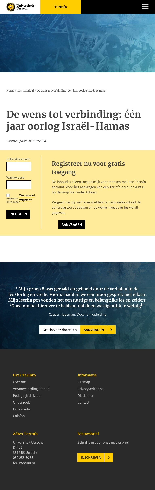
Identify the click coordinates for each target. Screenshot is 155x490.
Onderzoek (21, 402)
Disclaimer (86, 395)
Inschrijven (91, 457)
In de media (22, 409)
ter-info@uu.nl (24, 463)
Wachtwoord (15, 177)
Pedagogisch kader (27, 395)
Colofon (19, 416)
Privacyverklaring (91, 389)
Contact (83, 402)
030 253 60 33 (23, 457)
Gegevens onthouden (13, 199)
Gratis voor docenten (60, 330)
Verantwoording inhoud (31, 389)
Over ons (20, 382)
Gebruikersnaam (18, 159)
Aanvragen (72, 224)
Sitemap (84, 382)
